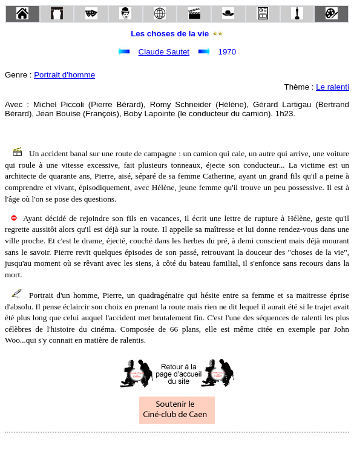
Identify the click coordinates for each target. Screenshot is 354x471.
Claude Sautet (164, 51)
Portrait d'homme (64, 74)
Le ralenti (332, 86)
